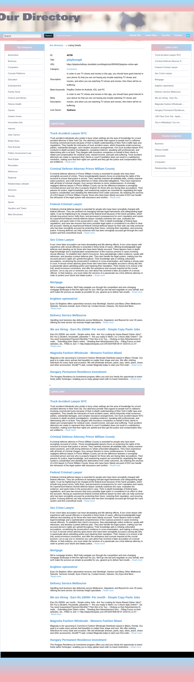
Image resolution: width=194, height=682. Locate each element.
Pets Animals (14, 147)
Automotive (13, 55)
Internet (11, 128)
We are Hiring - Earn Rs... (167, 98)
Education (12, 79)
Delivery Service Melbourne (168, 92)
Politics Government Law (19, 153)
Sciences (12, 190)
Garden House (15, 116)
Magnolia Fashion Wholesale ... (169, 104)
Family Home (14, 92)
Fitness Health (14, 104)
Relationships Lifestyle (18, 184)
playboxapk (74, 59)
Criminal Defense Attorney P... (169, 61)
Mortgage (159, 79)
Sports (11, 202)
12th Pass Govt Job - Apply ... (169, 116)
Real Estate (13, 159)
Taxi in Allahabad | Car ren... (168, 122)
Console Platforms (16, 73)
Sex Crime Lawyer (163, 73)
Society (11, 196)
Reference (13, 171)
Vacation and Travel (17, 208)
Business (12, 61)
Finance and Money (17, 98)
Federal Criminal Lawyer (166, 67)
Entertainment (14, 85)
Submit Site (135, 35)
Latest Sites (151, 35)
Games (11, 110)
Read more (70, 162)
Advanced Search (64, 36)
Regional (12, 177)
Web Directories (15, 214)
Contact (178, 35)
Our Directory (56, 45)
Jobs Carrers (14, 135)
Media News (14, 141)
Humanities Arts (15, 122)
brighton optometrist (164, 85)
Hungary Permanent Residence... (170, 110)
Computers (13, 67)
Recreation (13, 165)
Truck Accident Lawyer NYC (168, 55)
